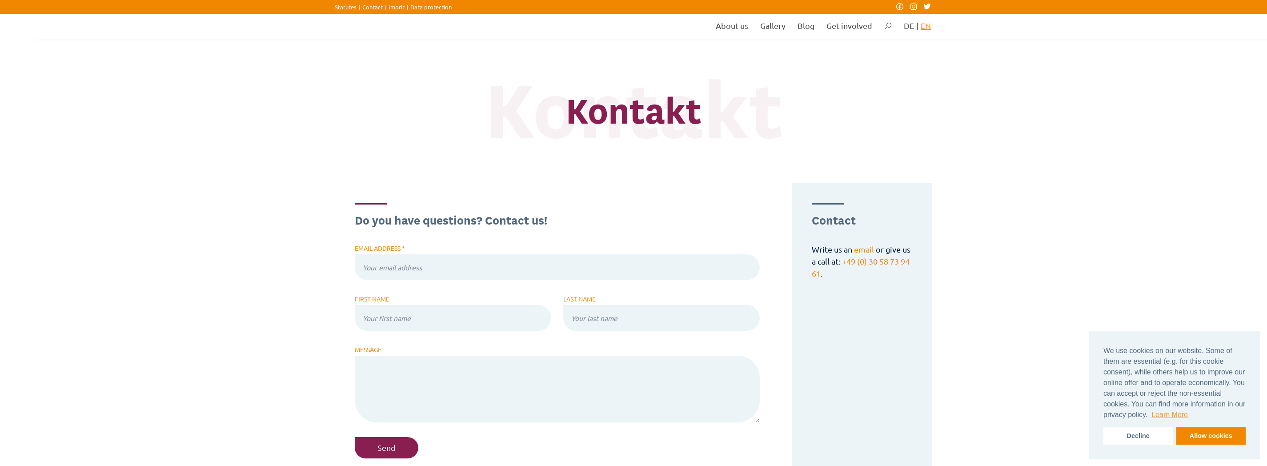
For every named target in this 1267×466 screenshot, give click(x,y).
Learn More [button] (1169, 414)
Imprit (397, 7)
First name (372, 299)
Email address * (380, 248)
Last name (579, 299)
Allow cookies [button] (1211, 435)
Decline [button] (1138, 435)
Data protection (431, 7)
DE (909, 25)
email (864, 249)
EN (926, 25)
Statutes (346, 7)
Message (368, 349)
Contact (372, 7)
